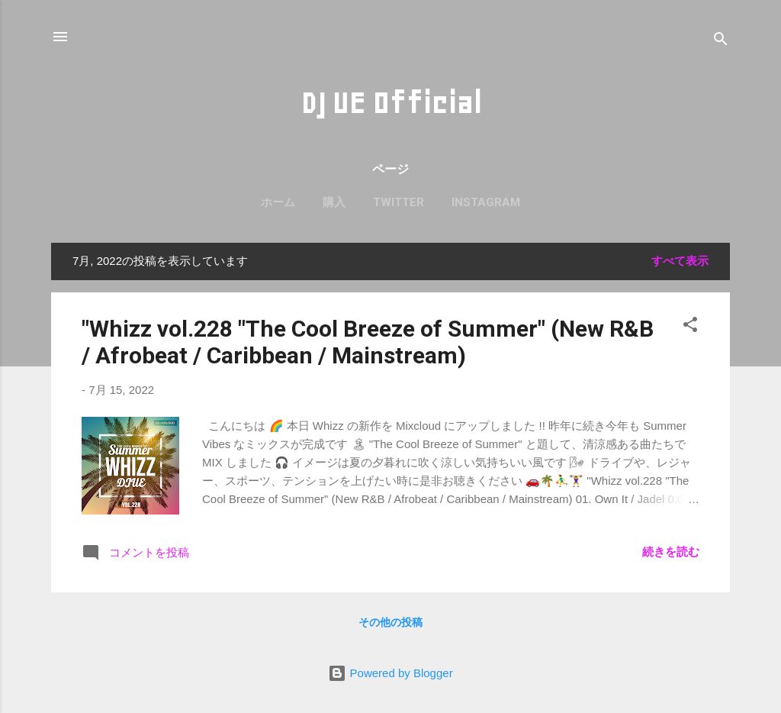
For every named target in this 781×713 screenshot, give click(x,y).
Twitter (398, 202)
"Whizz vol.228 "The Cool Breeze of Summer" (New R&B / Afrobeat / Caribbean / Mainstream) (368, 342)
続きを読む (670, 551)
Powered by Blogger (390, 672)
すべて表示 (680, 260)
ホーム (278, 202)
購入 (334, 202)
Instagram (486, 202)
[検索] (721, 41)
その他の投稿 (390, 622)
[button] (690, 327)
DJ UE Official (391, 103)
